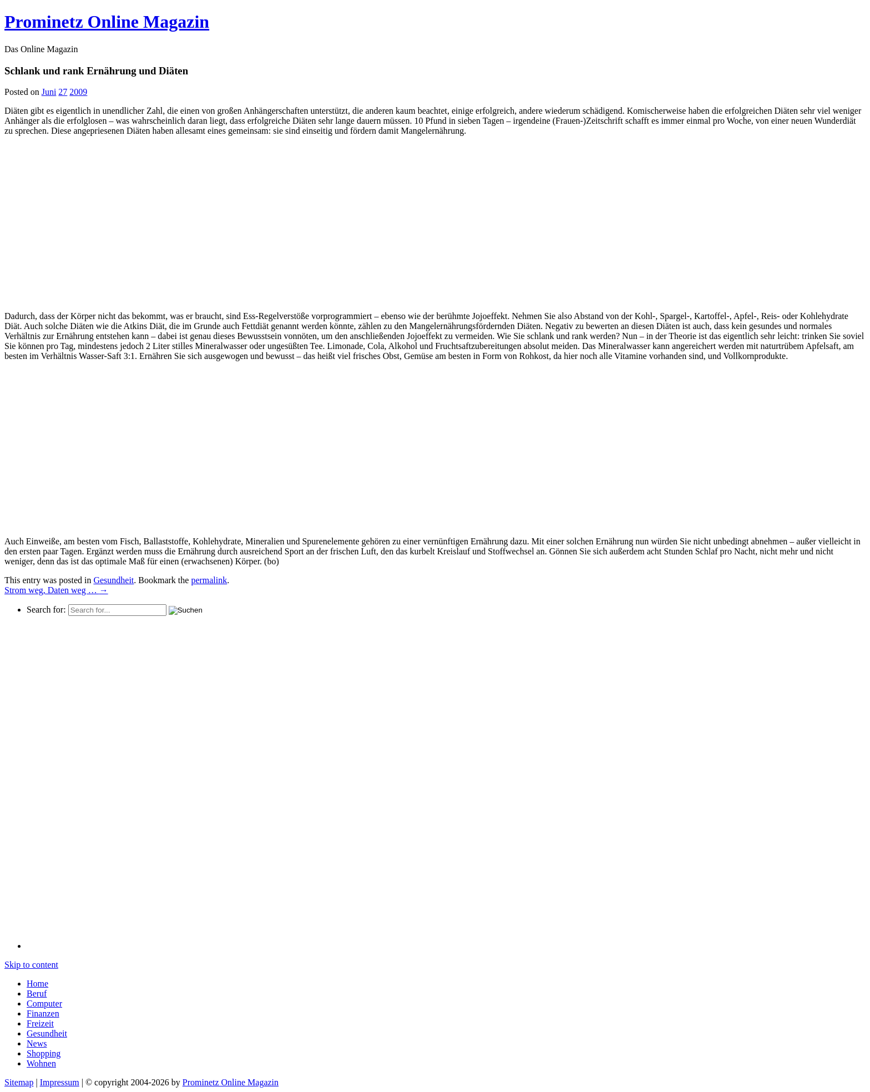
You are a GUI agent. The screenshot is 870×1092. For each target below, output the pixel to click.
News (37, 1043)
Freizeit (40, 1023)
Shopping (43, 1053)
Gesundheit (113, 580)
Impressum (59, 1082)
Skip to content (31, 964)
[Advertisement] (97, 222)
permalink (209, 580)
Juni (49, 92)
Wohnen (41, 1063)
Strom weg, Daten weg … (56, 590)
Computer (44, 1003)
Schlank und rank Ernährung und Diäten (96, 71)
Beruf (37, 993)
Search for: (46, 609)
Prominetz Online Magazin (231, 1082)
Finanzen (43, 1013)
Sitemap (18, 1082)
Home (37, 983)
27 (62, 92)
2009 (78, 92)
